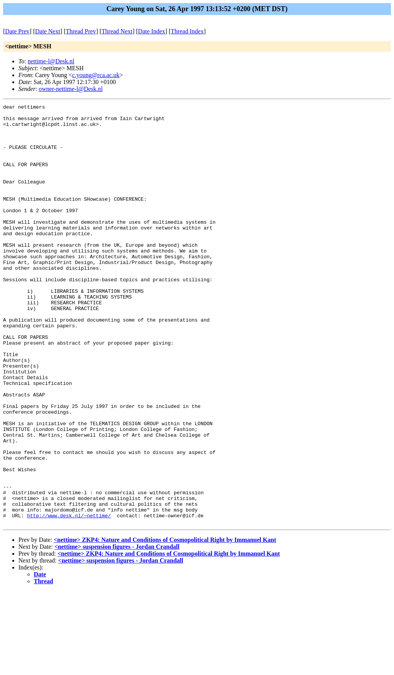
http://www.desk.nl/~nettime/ (68, 598)
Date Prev (17, 31)
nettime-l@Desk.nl (51, 61)
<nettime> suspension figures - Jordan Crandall (117, 630)
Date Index (151, 31)
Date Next (47, 31)
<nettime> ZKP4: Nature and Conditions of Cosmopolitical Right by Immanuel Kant (165, 624)
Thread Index (187, 31)
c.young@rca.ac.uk (96, 75)
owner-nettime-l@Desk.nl (71, 89)
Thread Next (117, 31)
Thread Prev (81, 31)
